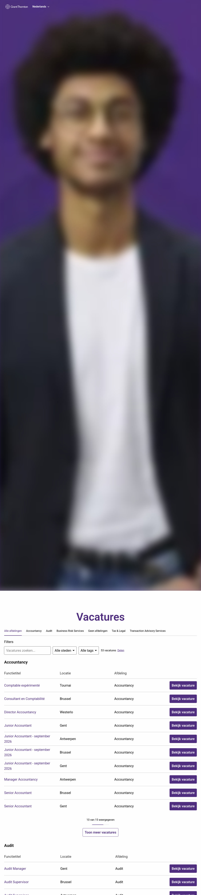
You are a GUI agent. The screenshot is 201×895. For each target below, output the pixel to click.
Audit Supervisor (16, 882)
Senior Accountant (18, 793)
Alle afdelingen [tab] (13, 630)
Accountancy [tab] (34, 630)
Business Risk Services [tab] (70, 630)
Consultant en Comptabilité (24, 699)
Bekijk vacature (183, 685)
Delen (121, 650)
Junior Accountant (18, 725)
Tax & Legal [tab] (119, 630)
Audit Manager (15, 869)
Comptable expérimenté (22, 685)
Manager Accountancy (21, 779)
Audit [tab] (49, 630)
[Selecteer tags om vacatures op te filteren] (89, 650)
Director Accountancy (20, 712)
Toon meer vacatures (100, 832)
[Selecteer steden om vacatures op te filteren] (65, 650)
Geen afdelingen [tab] (97, 630)
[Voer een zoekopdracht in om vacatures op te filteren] (27, 650)
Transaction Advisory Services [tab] (148, 630)
